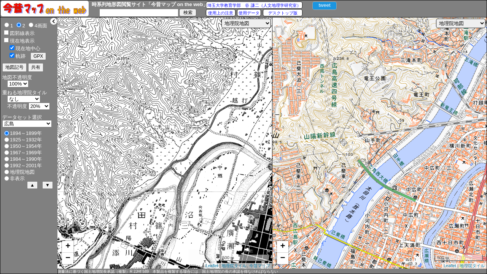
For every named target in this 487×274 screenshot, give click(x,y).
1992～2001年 (26, 165)
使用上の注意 (220, 13)
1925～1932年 (26, 140)
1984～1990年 (26, 159)
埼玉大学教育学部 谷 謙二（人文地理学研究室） (254, 5)
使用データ (249, 13)
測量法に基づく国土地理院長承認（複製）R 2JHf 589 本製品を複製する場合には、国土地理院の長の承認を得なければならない (167, 271)
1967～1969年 (26, 152)
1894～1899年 (26, 133)
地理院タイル (234, 265)
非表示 (17, 178)
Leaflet (211, 265)
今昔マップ (259, 265)
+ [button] (67, 246)
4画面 (41, 26)
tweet (324, 5)
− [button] (67, 258)
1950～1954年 (26, 146)
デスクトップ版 (283, 13)
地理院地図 (22, 172)
